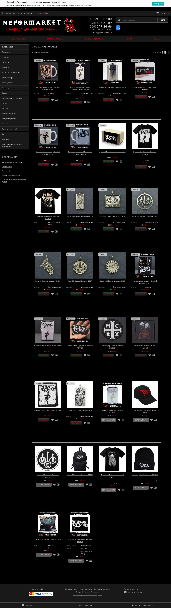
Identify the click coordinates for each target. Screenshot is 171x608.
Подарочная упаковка (9, 119)
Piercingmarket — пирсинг (25, 9)
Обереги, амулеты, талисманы (12, 98)
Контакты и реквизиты (94, 38)
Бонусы (157, 38)
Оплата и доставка (55, 38)
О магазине (95, 592)
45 (46, 52)
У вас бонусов (44, 13)
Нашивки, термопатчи (9, 88)
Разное (4, 93)
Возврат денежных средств (11, 175)
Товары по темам (8, 139)
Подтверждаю (158, 4)
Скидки (129, 38)
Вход (20, 13)
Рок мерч (5, 124)
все (48, 52)
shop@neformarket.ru (102, 32)
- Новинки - (6, 57)
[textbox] (142, 19)
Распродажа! (6, 52)
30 (44, 52)
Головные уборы (7, 78)
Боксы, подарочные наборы (11, 72)
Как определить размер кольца (12, 162)
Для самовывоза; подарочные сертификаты (12, 145)
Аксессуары (6, 62)
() (28, 605)
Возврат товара (7, 167)
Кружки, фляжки (7, 83)
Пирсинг (5, 108)
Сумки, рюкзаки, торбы (10, 129)
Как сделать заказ (18, 38)
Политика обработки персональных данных (14, 180)
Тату (3, 134)
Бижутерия (5, 67)
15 (42, 52)
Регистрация (27, 13)
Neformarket (35, 589)
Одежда (4, 103)
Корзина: (163, 13)
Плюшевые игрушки (9, 113)
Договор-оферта (7, 171)
